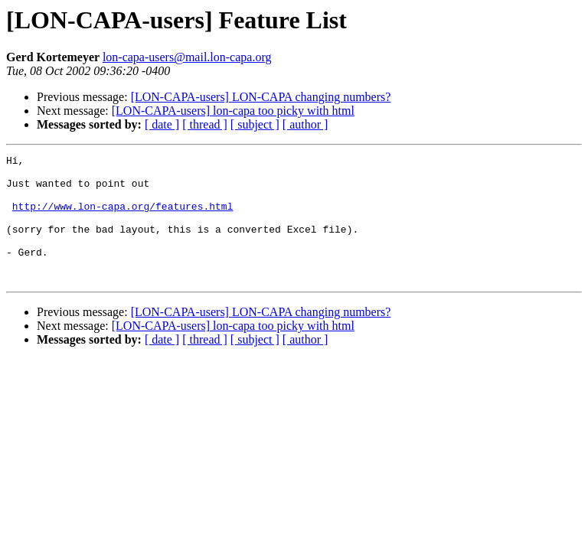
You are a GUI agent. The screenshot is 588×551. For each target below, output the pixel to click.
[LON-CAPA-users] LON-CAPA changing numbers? (261, 96)
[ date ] (162, 124)
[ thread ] (204, 124)
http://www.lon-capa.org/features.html (123, 217)
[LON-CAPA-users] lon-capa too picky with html (233, 110)
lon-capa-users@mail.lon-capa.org (187, 57)
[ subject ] (254, 124)
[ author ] (305, 124)
